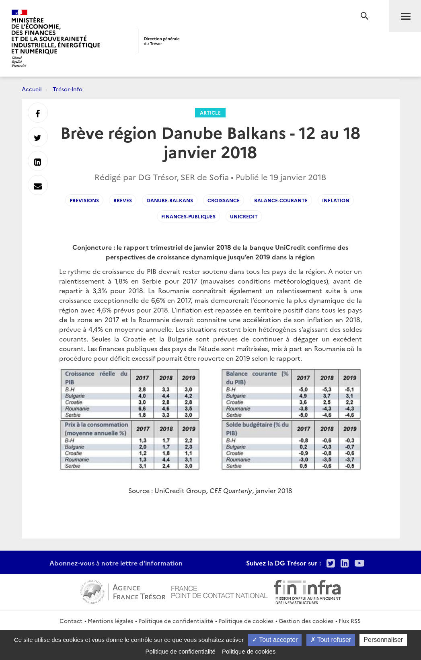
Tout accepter (275, 639)
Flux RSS (350, 621)
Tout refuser (330, 639)
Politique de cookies (245, 621)
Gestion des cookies (306, 621)
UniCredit (244, 216)
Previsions (84, 200)
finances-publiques (188, 216)
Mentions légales (110, 621)
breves (122, 200)
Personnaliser (383, 639)
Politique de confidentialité (175, 621)
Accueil (32, 89)
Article (210, 112)
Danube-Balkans (169, 200)
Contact (71, 621)
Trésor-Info (67, 89)
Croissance (223, 200)
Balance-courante (281, 200)
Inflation (335, 200)
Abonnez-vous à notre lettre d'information (116, 562)
